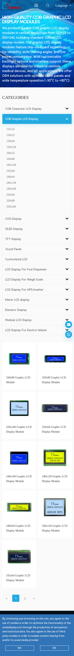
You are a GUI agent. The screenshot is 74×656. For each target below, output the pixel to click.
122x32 (10, 129)
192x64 (10, 170)
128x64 (10, 141)
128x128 (11, 147)
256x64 (10, 194)
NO (20, 648)
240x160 (11, 188)
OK (54, 648)
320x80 (10, 200)
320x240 (11, 206)
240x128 (11, 182)
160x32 (10, 152)
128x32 (10, 135)
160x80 (10, 158)
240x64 (10, 176)
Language (63, 5)
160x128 (11, 164)
